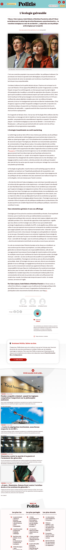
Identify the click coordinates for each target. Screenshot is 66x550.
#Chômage (46, 505)
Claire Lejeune (21, 30)
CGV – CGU (33, 541)
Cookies (58, 541)
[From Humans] (32, 545)
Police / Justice (14, 506)
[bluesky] (20, 545)
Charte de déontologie (24, 541)
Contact (6, 541)
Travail (12, 501)
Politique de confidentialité (43, 541)
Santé (12, 505)
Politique (2, 501)
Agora (2, 500)
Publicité (53, 541)
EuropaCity (12, 151)
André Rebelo (28, 30)
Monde (12, 500)
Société (2, 504)
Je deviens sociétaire (26, 501)
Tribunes (38, 321)
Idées (2, 505)
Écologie (2, 502)
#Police (45, 501)
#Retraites (46, 504)
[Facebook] (16, 545)
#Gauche (46, 502)
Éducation (13, 504)
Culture (2, 506)
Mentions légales (13, 541)
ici (46, 290)
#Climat (45, 500)
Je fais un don (25, 500)
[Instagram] (28, 545)
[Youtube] (24, 545)
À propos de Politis (26, 505)
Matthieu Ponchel (36, 30)
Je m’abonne (24, 502)
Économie (13, 502)
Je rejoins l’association (26, 504)
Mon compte (24, 506)
